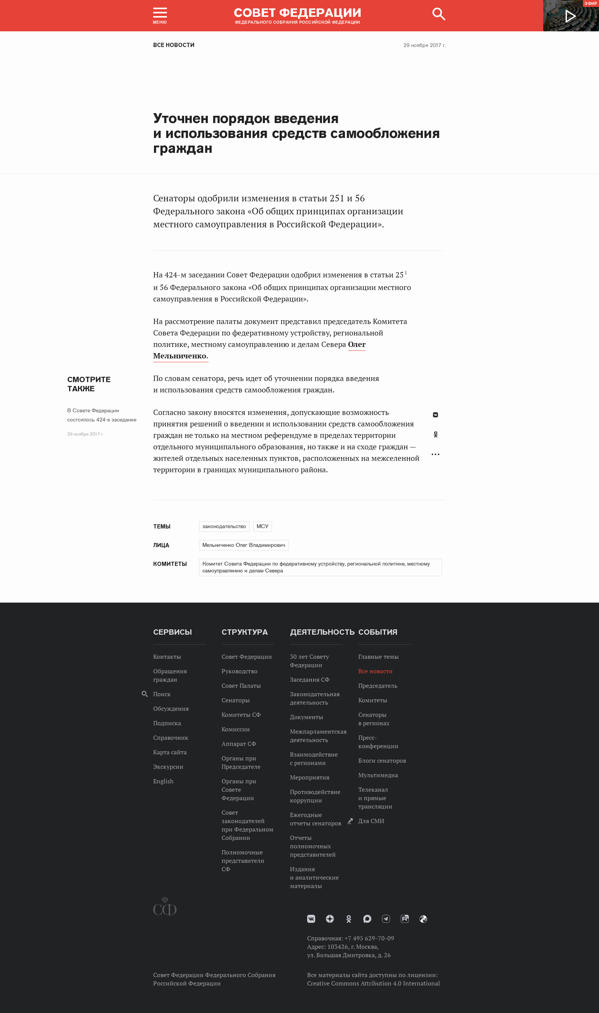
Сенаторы (236, 700)
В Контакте (435, 414)
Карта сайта (170, 752)
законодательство (224, 526)
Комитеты (372, 700)
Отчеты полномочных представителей (313, 846)
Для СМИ (371, 821)
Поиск (162, 694)
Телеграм (386, 919)
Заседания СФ (310, 679)
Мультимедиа (378, 775)
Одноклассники (435, 434)
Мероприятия (309, 777)
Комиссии (236, 729)
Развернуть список (435, 454)
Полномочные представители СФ (243, 860)
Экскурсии (168, 766)
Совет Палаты (241, 685)
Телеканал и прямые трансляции (375, 798)
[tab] (435, 438)
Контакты (167, 656)
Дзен (330, 919)
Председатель (377, 685)
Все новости (173, 45)
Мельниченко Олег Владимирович (243, 544)
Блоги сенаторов (382, 760)
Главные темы (378, 656)
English (163, 781)
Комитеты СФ (241, 714)
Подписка (167, 723)
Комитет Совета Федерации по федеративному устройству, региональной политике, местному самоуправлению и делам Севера (316, 567)
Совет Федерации (247, 656)
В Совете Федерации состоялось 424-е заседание (101, 415)
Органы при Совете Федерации (239, 789)
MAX (367, 919)
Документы (306, 717)
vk (311, 919)
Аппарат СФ (239, 743)
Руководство (239, 671)
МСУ (263, 526)
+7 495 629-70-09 (369, 938)
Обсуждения (171, 708)
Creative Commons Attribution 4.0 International (373, 983)
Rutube (405, 919)
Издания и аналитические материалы (314, 877)
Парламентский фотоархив (423, 919)
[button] (160, 15)
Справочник (170, 737)
